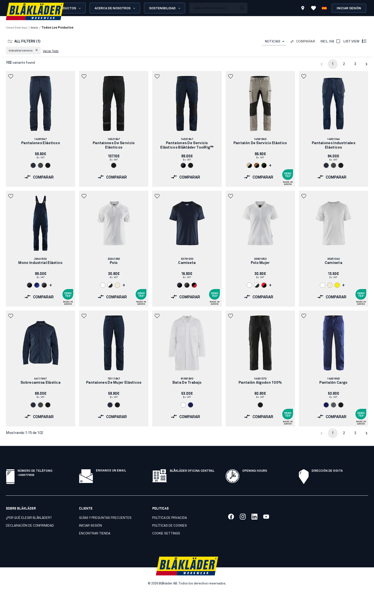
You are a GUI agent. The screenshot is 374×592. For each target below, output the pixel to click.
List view (355, 41)
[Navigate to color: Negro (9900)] (48, 165)
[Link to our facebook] (231, 516)
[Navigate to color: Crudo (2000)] (117, 285)
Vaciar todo (51, 50)
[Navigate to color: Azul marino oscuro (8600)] (33, 165)
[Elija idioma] (324, 8)
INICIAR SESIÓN (90, 525)
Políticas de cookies (169, 525)
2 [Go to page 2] (344, 64)
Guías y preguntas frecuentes (105, 518)
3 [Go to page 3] (355, 64)
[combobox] (274, 41)
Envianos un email (111, 470)
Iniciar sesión (349, 8)
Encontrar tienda (94, 533)
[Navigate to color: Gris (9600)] (40, 165)
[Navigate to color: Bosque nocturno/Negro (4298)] (264, 165)
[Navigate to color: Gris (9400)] (333, 405)
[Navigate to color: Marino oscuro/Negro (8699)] (183, 165)
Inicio (34, 27)
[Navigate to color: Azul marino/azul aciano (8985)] (37, 285)
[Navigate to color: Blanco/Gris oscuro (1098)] (110, 285)
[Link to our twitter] (242, 516)
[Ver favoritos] (313, 8)
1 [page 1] (333, 64)
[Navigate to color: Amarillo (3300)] (337, 285)
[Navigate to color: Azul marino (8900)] (190, 405)
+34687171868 (26, 474)
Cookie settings (166, 533)
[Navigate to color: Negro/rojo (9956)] (194, 285)
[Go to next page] (366, 64)
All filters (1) (24, 41)
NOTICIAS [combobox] (272, 41)
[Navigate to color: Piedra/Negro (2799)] (249, 165)
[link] (40, 129)
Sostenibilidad (165, 8)
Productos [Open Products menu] (68, 8)
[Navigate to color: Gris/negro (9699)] (44, 285)
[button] (23, 50)
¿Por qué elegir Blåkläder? (28, 518)
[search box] (213, 8)
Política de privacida (169, 518)
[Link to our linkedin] (254, 516)
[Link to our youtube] (266, 516)
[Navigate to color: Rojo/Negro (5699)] (264, 285)
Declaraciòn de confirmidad (30, 525)
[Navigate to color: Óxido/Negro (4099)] (256, 165)
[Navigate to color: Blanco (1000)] (102, 285)
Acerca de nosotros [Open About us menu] (115, 8)
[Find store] (302, 8)
